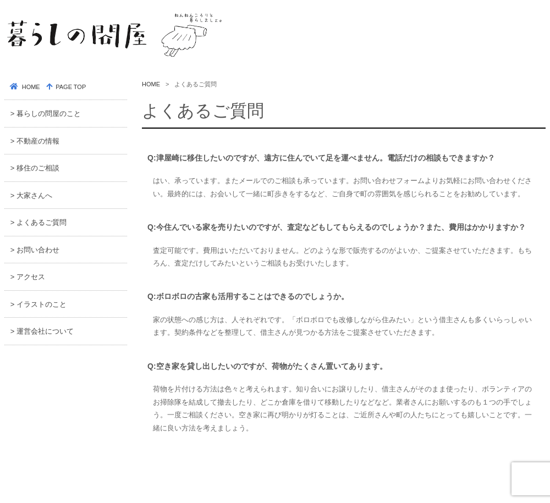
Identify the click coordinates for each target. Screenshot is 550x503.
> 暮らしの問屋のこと (45, 113)
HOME (151, 84)
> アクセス (27, 277)
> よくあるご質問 (38, 222)
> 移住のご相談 (34, 168)
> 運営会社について (42, 331)
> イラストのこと (38, 304)
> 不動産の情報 (34, 141)
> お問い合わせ (34, 250)
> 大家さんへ (31, 195)
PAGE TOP (70, 87)
